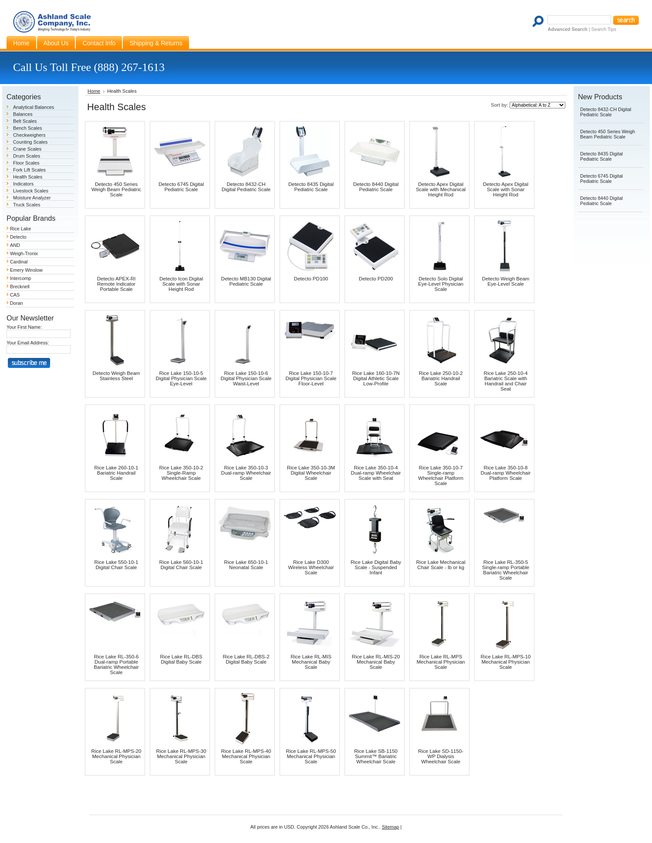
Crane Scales (27, 149)
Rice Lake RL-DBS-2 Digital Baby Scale (246, 659)
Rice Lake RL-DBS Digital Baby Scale (181, 659)
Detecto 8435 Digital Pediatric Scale (311, 187)
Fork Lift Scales (29, 169)
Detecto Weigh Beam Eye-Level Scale (506, 281)
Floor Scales (26, 162)
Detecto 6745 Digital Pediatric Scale (181, 187)
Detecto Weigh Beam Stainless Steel (116, 376)
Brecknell (20, 286)
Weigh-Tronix (24, 253)
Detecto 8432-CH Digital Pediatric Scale (246, 187)
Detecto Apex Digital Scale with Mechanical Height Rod (441, 189)
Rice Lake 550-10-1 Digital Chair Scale (117, 565)
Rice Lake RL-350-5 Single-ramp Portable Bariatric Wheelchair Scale (505, 570)
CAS (15, 294)
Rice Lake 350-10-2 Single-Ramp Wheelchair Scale (181, 473)
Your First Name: (24, 327)
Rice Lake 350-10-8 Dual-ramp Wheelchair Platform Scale (506, 473)
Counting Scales (30, 142)
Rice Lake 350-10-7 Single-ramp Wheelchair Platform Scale (440, 475)
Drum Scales (26, 155)
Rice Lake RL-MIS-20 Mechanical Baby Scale (376, 662)
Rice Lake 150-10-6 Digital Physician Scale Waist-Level (246, 378)
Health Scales (27, 176)
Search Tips (603, 29)
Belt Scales (25, 121)
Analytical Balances (33, 107)
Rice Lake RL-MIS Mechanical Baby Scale (311, 662)
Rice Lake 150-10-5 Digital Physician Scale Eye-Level (181, 378)
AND (15, 245)
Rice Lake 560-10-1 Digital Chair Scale (181, 565)
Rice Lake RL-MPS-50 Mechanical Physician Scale (311, 756)
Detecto (18, 236)
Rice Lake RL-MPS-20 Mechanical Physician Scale (116, 756)
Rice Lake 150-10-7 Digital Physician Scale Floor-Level (311, 378)
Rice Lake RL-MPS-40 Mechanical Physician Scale (246, 756)
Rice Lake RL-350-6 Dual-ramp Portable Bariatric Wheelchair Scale (116, 664)
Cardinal (19, 261)
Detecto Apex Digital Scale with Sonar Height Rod (505, 189)
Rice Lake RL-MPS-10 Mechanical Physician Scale (506, 662)
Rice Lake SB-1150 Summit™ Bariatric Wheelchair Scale (376, 756)
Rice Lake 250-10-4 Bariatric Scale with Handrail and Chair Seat (506, 381)
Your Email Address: (28, 342)
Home (94, 91)
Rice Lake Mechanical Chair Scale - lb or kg (441, 565)
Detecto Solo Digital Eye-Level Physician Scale (440, 284)
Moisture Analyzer (32, 197)
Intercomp (20, 278)
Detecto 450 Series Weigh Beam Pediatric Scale (116, 189)
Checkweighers (29, 135)
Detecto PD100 (311, 278)
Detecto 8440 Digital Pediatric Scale (376, 187)
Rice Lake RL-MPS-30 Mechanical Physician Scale (181, 756)
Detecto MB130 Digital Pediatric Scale (246, 281)
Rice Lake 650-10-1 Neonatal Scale (246, 565)
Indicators (23, 183)
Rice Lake (20, 228)
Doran (16, 303)
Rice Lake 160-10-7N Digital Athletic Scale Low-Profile (375, 378)
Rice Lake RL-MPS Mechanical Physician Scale (440, 662)
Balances (23, 114)
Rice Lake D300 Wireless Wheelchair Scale (311, 567)
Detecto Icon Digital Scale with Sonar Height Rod (181, 284)
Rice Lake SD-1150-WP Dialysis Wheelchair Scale (440, 756)
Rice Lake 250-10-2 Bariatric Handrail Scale (441, 378)
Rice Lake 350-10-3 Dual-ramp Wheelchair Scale (246, 473)
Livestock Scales (30, 190)
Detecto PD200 (376, 278)
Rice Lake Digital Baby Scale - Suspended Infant (376, 567)
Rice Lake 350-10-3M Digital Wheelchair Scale (311, 473)
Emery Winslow (26, 270)
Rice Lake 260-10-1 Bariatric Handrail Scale (117, 473)
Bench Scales (27, 128)
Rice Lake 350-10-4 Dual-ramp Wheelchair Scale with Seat (376, 473)
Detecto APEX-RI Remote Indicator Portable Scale (116, 284)
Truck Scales (26, 204)
